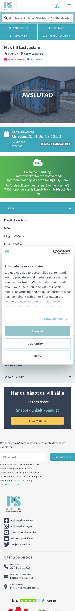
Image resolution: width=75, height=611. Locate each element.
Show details (53, 319)
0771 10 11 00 (20, 567)
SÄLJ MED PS (37, 420)
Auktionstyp (14, 377)
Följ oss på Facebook (22, 520)
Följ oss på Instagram (22, 526)
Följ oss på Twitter (21, 544)
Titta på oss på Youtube (23, 532)
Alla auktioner (19, 27)
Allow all (37, 331)
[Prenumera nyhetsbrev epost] (23, 457)
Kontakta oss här (21, 577)
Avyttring (36, 59)
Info (9, 208)
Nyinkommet (18, 36)
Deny (37, 355)
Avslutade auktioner (56, 36)
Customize (38, 343)
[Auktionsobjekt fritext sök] (37, 18)
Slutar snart (56, 27)
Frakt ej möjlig (16, 59)
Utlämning (13, 365)
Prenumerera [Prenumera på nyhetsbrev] (62, 457)
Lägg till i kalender (57, 143)
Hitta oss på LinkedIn (22, 538)
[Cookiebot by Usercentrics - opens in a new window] (53, 252)
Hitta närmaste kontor (25, 587)
